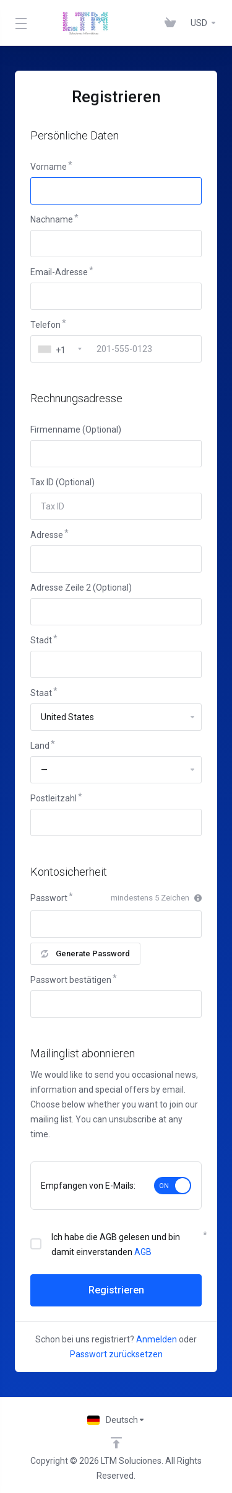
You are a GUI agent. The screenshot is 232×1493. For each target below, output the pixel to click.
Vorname (48, 167)
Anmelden (156, 1339)
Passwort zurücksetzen (116, 1354)
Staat (41, 693)
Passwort (48, 898)
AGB (143, 1252)
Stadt (41, 640)
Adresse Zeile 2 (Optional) (81, 587)
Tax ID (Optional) (62, 482)
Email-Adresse (59, 272)
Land (39, 746)
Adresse (46, 535)
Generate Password (85, 953)
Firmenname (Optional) (75, 429)
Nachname (51, 219)
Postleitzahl (53, 798)
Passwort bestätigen (70, 980)
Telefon (45, 325)
